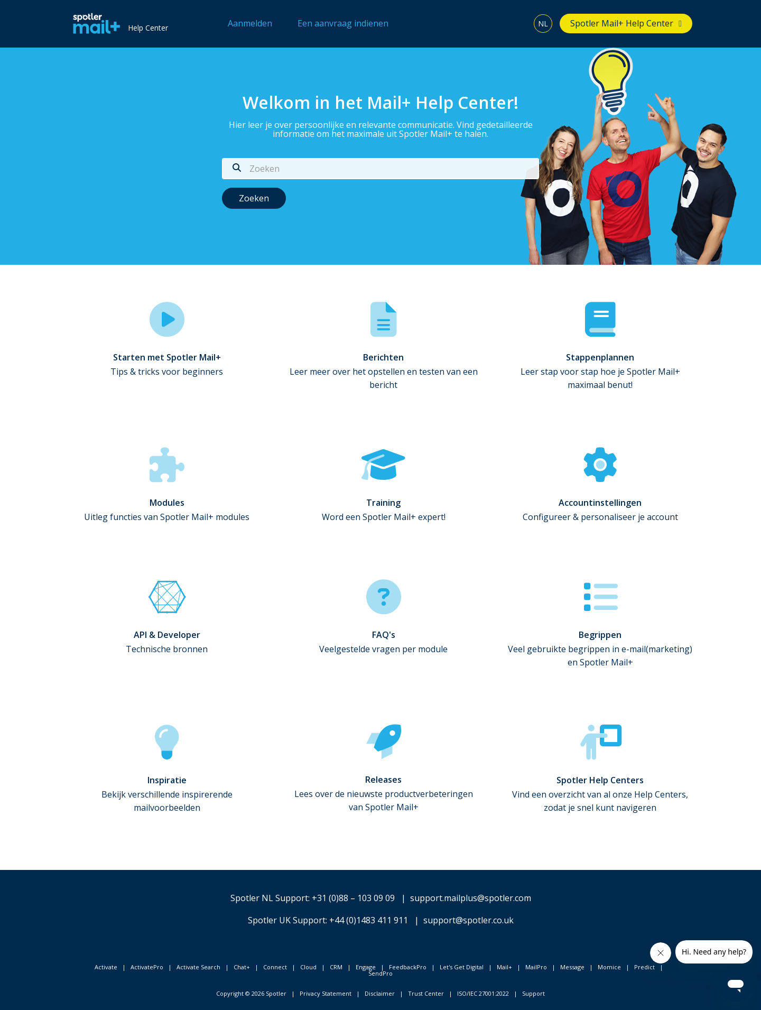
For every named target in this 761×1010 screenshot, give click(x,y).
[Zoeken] (380, 168)
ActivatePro (147, 967)
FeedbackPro (407, 967)
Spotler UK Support (287, 920)
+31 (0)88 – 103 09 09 (353, 898)
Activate (106, 967)
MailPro (536, 967)
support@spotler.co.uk (468, 920)
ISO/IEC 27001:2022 (483, 993)
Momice (609, 967)
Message (572, 967)
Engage (366, 967)
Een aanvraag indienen (343, 23)
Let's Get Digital (462, 967)
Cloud (308, 967)
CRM (336, 967)
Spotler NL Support (269, 898)
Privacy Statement (325, 993)
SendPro (380, 973)
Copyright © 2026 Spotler (251, 993)
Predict (644, 967)
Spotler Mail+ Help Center (621, 23)
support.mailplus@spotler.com (470, 898)
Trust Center (426, 993)
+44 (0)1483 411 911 (368, 920)
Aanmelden (250, 23)
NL (543, 23)
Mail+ (504, 967)
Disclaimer (380, 993)
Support (533, 993)
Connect (275, 967)
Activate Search (198, 967)
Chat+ (242, 967)
